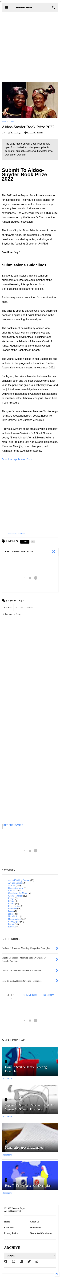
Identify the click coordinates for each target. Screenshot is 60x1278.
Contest (12, 121)
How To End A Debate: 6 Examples (28, 1185)
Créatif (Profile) (15, 896)
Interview (12, 908)
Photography (14, 921)
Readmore (7, 1078)
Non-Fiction (13, 916)
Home (4, 121)
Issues (11, 911)
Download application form (17, 459)
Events (11, 901)
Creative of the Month (18, 893)
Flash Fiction (14, 906)
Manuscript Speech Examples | (24, 1147)
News (10, 914)
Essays (11, 898)
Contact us (9, 1227)
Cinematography (15, 888)
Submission (35, 1227)
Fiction (11, 903)
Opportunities (14, 919)
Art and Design (15, 883)
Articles (11, 885)
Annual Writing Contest (19, 880)
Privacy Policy (11, 1233)
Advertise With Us (16, 533)
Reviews (12, 927)
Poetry (11, 924)
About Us (34, 1222)
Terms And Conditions (41, 1233)
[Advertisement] (30, 47)
